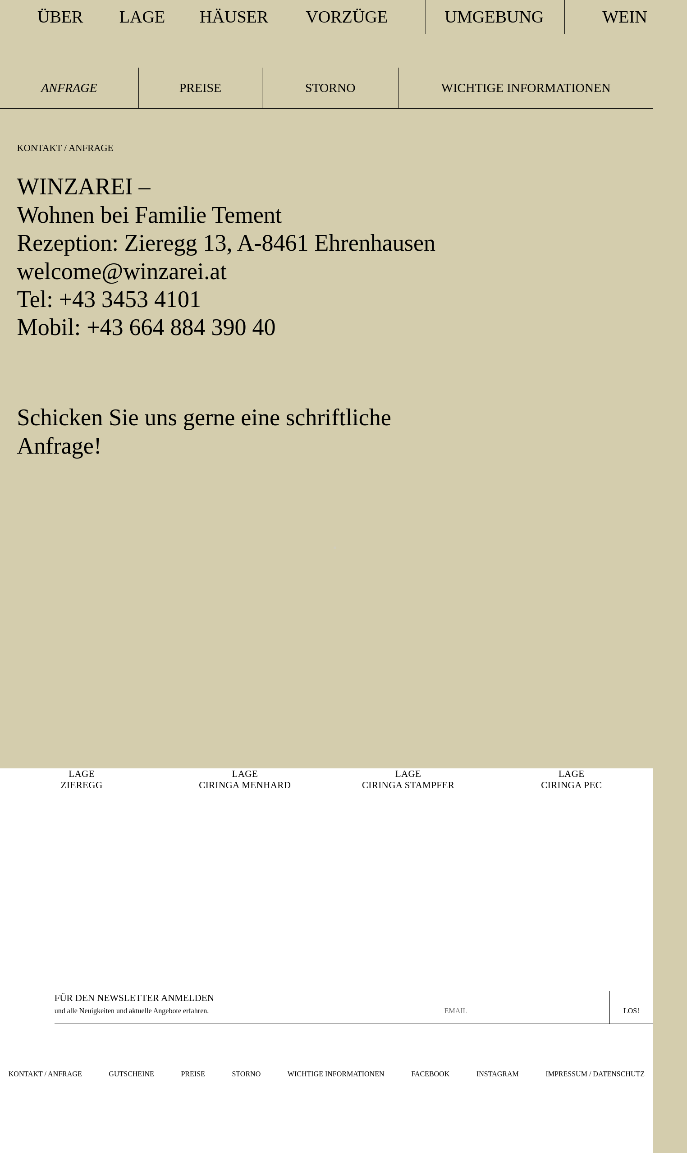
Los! (631, 1011)
